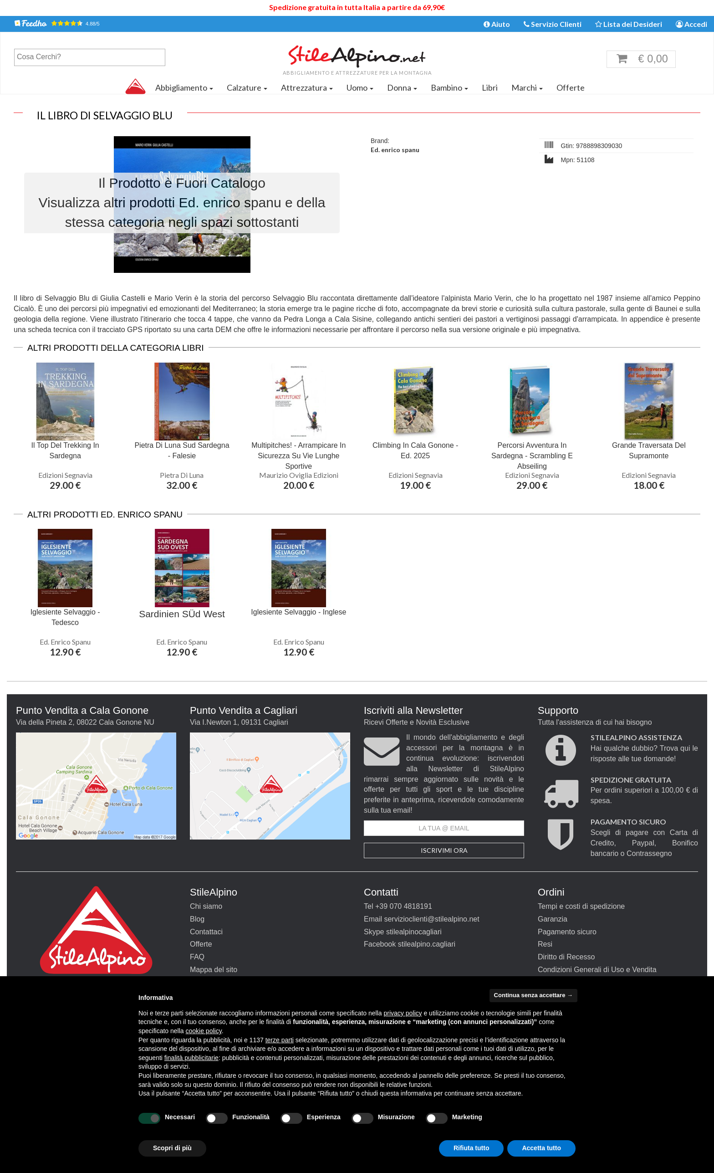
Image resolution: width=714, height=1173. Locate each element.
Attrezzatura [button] (307, 87)
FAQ (197, 957)
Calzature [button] (247, 87)
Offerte (570, 87)
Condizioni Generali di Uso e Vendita (597, 969)
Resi (545, 944)
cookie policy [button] (204, 1031)
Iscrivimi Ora (444, 850)
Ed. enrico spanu (395, 150)
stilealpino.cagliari (426, 944)
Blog (197, 919)
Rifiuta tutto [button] (472, 1148)
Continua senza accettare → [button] (533, 995)
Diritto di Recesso (566, 957)
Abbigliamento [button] (184, 87)
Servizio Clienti (552, 24)
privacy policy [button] (403, 1013)
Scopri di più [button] (172, 1148)
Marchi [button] (527, 87)
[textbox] (92, 56)
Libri (490, 87)
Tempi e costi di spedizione (581, 906)
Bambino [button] (449, 87)
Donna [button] (402, 87)
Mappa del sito (213, 969)
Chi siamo (206, 906)
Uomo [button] (360, 87)
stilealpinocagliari (414, 932)
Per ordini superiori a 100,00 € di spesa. (644, 790)
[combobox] (89, 57)
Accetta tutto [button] (541, 1148)
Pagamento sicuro (567, 932)
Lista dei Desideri (628, 24)
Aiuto (497, 24)
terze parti (279, 1040)
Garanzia (552, 919)
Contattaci (206, 932)
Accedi (691, 24)
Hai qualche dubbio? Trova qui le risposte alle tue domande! (644, 748)
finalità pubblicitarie (191, 1057)
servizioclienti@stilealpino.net (431, 919)
